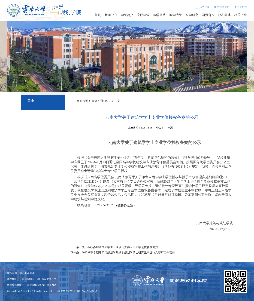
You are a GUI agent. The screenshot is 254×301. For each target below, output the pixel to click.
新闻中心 (110, 15)
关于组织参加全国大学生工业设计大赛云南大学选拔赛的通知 (120, 247)
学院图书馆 (223, 7)
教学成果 (175, 15)
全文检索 (242, 7)
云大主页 (205, 7)
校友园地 (224, 15)
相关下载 (240, 15)
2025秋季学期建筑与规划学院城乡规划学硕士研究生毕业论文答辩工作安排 (128, 252)
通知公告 (105, 100)
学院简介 (127, 15)
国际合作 (208, 15)
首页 (98, 15)
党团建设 (143, 15)
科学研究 (192, 15)
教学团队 (159, 15)
